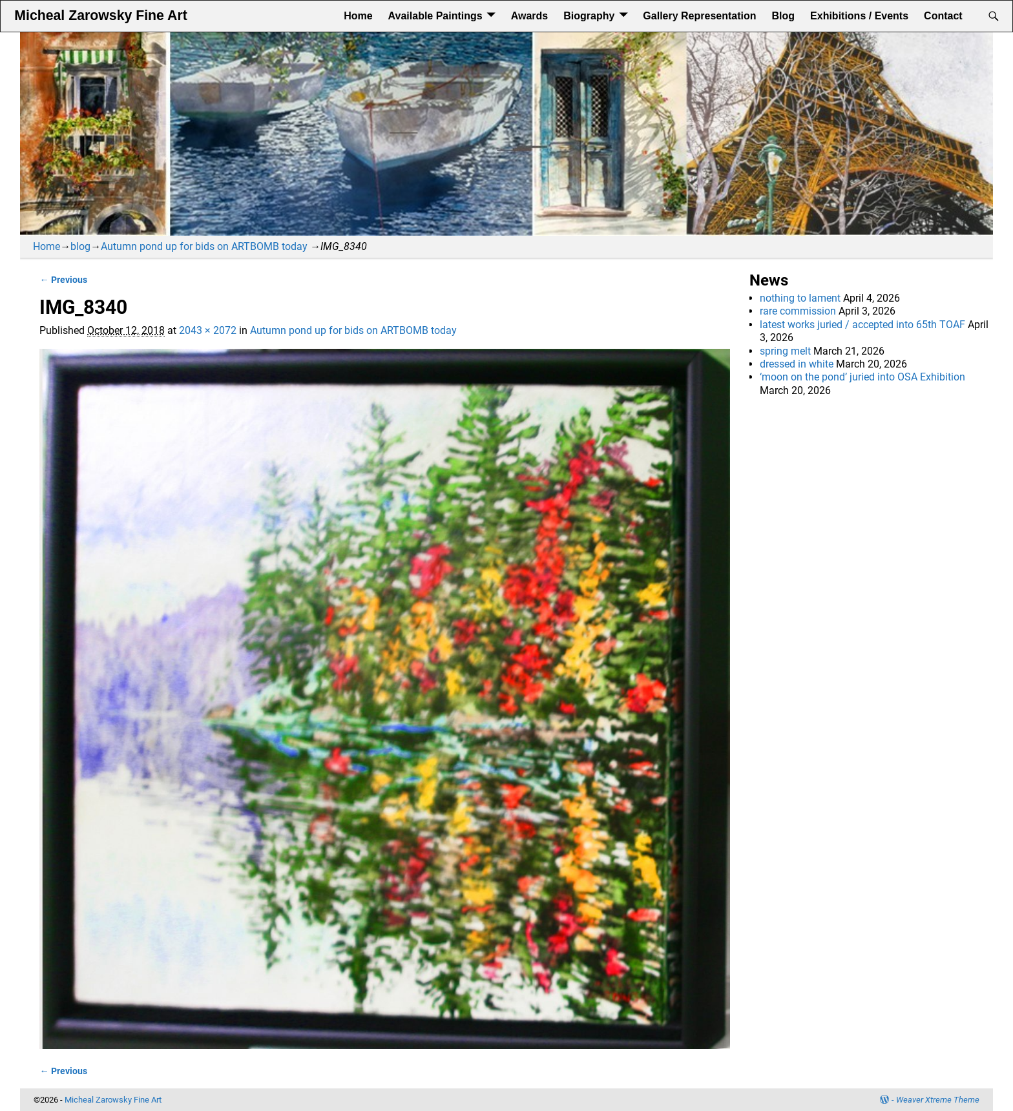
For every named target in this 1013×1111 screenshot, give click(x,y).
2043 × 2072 (207, 330)
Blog (783, 15)
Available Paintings (435, 15)
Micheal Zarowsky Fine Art (100, 15)
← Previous (63, 280)
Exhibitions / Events (859, 15)
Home (358, 15)
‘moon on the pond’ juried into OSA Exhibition (862, 377)
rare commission (798, 311)
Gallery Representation (699, 15)
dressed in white (796, 364)
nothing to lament (800, 298)
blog (80, 246)
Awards (529, 15)
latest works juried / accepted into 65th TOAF (862, 324)
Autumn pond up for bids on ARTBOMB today (204, 246)
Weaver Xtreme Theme (937, 1100)
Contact (943, 15)
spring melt (785, 351)
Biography (588, 15)
